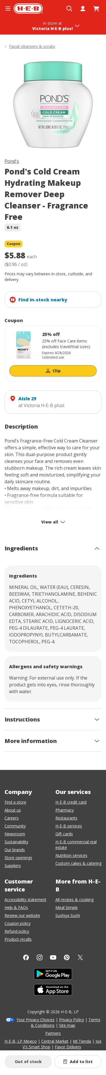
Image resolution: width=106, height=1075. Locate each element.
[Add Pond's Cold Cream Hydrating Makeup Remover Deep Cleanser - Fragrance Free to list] (78, 1061)
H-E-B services (68, 826)
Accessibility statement (25, 899)
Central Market (54, 1041)
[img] (53, 104)
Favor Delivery (68, 1047)
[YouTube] (53, 957)
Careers (12, 818)
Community (15, 826)
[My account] (83, 8)
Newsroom (15, 833)
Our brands (15, 849)
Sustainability (16, 841)
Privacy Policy (71, 1019)
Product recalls (18, 939)
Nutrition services (71, 855)
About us (13, 810)
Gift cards (64, 833)
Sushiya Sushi (67, 915)
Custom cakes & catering (78, 863)
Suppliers (13, 865)
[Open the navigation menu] (8, 8)
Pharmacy (64, 810)
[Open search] (69, 8)
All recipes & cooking (74, 899)
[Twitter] (80, 957)
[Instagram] (39, 957)
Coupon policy (18, 923)
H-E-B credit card (70, 802)
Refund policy (17, 931)
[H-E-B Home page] (28, 8)
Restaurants (66, 818)
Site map (67, 1025)
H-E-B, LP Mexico (21, 1041)
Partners (53, 1033)
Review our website (22, 915)
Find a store (15, 802)
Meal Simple (66, 907)
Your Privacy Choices (35, 1019)
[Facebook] (26, 957)
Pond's (12, 161)
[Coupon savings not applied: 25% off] (53, 353)
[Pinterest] (66, 957)
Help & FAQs (16, 907)
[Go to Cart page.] (96, 8)
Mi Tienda (82, 1041)
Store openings (18, 857)
